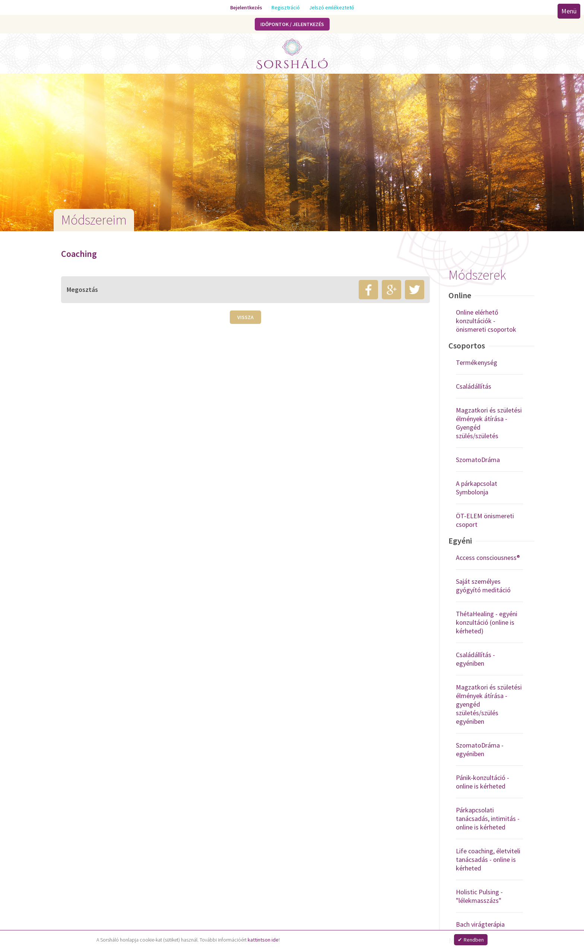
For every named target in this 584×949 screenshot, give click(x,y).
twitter (414, 289)
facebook (368, 289)
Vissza (245, 317)
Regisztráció (286, 7)
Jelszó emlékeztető (331, 7)
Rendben (474, 939)
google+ (391, 289)
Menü (568, 11)
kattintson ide (263, 939)
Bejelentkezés (246, 7)
